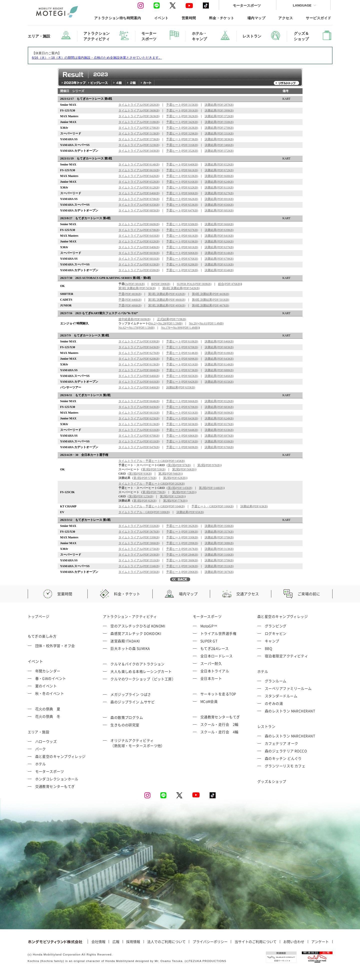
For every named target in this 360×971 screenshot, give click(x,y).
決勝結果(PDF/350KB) (219, 122)
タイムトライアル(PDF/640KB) (138, 247)
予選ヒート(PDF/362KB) (182, 116)
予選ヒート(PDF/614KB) (182, 353)
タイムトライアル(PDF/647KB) (138, 447)
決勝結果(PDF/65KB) (190, 512)
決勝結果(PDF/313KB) (219, 549)
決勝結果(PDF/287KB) (219, 104)
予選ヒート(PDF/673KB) (182, 370)
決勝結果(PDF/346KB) (219, 145)
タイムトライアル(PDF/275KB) (138, 549)
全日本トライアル (214, 670)
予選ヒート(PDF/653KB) (182, 204)
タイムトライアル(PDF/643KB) (138, 347)
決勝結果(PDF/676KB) (219, 447)
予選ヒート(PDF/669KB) (182, 447)
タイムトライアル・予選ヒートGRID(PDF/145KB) (151, 461)
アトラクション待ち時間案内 (117, 17)
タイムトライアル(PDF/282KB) (138, 104)
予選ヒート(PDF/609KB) (182, 358)
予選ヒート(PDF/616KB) (182, 181)
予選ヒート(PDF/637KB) (182, 230)
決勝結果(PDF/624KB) (219, 181)
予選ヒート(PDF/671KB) (182, 441)
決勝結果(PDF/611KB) (219, 187)
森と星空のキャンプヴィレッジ (60, 756)
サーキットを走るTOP (218, 693)
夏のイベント (46, 685)
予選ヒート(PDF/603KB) (182, 424)
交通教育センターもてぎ (55, 786)
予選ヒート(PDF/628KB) (182, 264)
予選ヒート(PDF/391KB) (182, 110)
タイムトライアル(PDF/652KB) (138, 181)
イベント (161, 17)
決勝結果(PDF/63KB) (254, 506)
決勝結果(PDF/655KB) (219, 381)
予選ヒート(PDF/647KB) (182, 210)
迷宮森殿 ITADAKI (125, 640)
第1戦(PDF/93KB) (140, 473)
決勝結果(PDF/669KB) (219, 412)
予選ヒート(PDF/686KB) (182, 435)
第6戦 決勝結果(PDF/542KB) (181, 288)
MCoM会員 (209, 701)
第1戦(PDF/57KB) (144, 478)
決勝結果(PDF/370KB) (219, 537)
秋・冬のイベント (49, 693)
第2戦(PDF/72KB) (183, 492)
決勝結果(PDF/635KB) (180, 387)
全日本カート (211, 678)
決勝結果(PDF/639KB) (219, 230)
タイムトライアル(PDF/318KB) (138, 122)
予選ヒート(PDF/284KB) (182, 554)
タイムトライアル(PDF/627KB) (138, 353)
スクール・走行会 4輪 (219, 731)
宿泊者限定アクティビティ (286, 655)
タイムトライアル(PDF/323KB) (138, 145)
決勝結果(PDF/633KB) (219, 430)
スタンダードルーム (281, 695)
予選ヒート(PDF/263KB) (182, 127)
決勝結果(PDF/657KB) (219, 424)
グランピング (276, 625)
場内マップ (256, 17)
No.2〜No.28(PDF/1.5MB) (165, 323)
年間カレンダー (47, 670)
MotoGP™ (208, 625)
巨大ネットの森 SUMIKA (130, 648)
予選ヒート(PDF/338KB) (182, 531)
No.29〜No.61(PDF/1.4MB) (206, 323)
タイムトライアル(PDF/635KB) (138, 204)
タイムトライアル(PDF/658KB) (138, 270)
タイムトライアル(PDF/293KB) (138, 554)
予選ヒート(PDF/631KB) (182, 412)
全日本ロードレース (216, 655)
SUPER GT (209, 640)
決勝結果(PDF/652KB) (219, 164)
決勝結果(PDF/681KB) (219, 210)
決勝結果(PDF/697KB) (219, 435)
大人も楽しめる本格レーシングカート (141, 671)
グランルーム (276, 680)
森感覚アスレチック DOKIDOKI (135, 633)
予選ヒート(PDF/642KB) (182, 381)
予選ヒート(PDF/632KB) (182, 187)
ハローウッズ (46, 741)
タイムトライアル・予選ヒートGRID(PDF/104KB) (151, 506)
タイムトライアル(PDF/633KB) (138, 264)
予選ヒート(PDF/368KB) (182, 560)
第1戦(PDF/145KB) (180, 488)
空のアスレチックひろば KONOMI (137, 625)
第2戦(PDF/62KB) (174, 478)
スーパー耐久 (211, 663)
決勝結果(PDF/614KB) (219, 253)
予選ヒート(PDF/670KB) (182, 347)
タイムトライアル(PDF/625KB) (138, 418)
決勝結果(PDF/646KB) (219, 341)
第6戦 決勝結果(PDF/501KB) (210, 299)
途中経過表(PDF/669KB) (134, 319)
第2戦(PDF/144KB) (211, 488)
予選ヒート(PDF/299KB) (182, 543)
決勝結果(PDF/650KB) (219, 441)
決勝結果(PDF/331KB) (219, 133)
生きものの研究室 (124, 724)
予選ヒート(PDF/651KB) (182, 364)
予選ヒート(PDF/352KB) (182, 150)
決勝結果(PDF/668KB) (219, 176)
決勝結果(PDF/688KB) (219, 370)
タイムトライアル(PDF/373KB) (138, 139)
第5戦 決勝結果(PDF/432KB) (166, 294)
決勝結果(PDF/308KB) (219, 543)
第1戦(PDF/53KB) (153, 469)
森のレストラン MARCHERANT (290, 710)
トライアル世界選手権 (218, 633)
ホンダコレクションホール (56, 778)
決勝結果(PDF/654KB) (219, 270)
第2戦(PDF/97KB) (208, 465)
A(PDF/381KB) (135, 284)
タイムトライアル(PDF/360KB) (138, 110)
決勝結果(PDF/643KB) (219, 358)
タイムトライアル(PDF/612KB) (138, 187)
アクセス (285, 17)
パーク (40, 748)
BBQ (268, 648)
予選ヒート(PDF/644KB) (182, 430)
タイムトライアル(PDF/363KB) (138, 116)
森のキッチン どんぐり (283, 758)
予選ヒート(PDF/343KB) (182, 566)
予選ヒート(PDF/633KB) (182, 176)
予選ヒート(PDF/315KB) (182, 104)
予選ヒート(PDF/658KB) (182, 224)
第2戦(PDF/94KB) (169, 473)
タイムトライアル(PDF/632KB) (138, 241)
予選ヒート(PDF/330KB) (182, 537)
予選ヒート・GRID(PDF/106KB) (212, 506)
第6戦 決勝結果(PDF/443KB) (210, 294)
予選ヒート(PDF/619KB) (182, 241)
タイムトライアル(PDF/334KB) (138, 566)
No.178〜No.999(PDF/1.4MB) (180, 327)
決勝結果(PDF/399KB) (219, 110)
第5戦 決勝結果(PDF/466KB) (166, 299)
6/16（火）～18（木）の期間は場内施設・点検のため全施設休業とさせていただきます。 (97, 57)
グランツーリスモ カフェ (285, 765)
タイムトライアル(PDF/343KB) (138, 150)
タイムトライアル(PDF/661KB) (138, 170)
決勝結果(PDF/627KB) (219, 193)
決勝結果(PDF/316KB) (219, 554)
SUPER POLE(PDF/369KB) (194, 284)
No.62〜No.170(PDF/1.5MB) (136, 327)
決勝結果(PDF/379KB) (219, 560)
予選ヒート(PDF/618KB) (182, 341)
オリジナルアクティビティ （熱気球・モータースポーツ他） (137, 743)
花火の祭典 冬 (47, 716)
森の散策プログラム (126, 717)
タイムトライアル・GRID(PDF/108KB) (144, 512)
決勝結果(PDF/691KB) (219, 199)
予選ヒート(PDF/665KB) (182, 376)
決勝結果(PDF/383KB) (219, 139)
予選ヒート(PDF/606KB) (182, 193)
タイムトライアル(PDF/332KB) (138, 526)
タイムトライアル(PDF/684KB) (138, 370)
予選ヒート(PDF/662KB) (182, 199)
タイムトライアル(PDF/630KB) (138, 341)
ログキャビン (276, 633)
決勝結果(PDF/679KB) (219, 258)
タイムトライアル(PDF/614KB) (138, 164)
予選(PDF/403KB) (129, 294)
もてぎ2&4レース (214, 648)
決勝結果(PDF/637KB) (219, 247)
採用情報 (133, 942)
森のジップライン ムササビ (132, 701)
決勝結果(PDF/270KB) (219, 127)
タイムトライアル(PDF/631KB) (138, 430)
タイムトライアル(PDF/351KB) (138, 560)
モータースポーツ (247, 5)
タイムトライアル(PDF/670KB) (138, 199)
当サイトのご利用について (256, 942)
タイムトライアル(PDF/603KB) (138, 253)
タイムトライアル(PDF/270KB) (138, 127)
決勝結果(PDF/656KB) (219, 204)
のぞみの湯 (274, 703)
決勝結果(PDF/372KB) (219, 116)
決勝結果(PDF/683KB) (219, 347)
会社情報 (98, 942)
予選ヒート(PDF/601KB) (182, 247)
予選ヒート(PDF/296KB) (182, 572)
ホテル (40, 763)
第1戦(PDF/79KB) (153, 492)
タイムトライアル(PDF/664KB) (138, 401)
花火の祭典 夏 (47, 708)
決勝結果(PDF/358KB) (219, 526)
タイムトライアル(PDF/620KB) (138, 358)
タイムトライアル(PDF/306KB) (138, 543)
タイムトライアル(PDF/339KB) (138, 537)
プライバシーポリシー (210, 942)
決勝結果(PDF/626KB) (219, 241)
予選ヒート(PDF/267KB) (182, 549)
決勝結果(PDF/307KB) (219, 572)
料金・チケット (221, 17)
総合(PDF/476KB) (229, 284)
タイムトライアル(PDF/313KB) (138, 133)
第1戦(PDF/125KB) (141, 496)
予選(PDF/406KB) (129, 305)
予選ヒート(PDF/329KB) (182, 133)
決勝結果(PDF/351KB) (219, 566)
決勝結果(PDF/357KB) (219, 531)
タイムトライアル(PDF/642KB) (138, 176)
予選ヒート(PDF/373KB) (182, 139)
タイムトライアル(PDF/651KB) (138, 441)
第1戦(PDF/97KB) (179, 465)
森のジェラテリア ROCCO (286, 750)
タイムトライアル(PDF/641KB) (138, 235)
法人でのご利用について (166, 942)
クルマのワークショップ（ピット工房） (142, 678)
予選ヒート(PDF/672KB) (182, 270)
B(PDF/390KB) (160, 284)
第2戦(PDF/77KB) (174, 500)
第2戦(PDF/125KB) (172, 496)
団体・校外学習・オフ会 (55, 645)
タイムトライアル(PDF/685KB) (138, 210)
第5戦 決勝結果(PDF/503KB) (137, 288)
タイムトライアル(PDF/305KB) (138, 572)
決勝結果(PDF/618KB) (219, 353)
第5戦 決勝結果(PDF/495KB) (166, 305)
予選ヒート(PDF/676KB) (182, 258)
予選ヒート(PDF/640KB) (182, 164)
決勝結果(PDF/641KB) (219, 235)
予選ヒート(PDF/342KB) (182, 122)
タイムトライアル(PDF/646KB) (138, 193)
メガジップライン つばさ (130, 694)
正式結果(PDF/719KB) (171, 319)
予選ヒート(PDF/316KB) (182, 145)
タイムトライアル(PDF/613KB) (138, 364)
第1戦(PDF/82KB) (144, 500)
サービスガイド (318, 17)
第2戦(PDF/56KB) (183, 469)
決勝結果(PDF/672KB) (219, 170)
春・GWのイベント (50, 678)
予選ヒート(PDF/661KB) (182, 170)
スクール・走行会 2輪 (219, 724)
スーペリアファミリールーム (288, 688)
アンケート (320, 942)
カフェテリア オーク (281, 743)
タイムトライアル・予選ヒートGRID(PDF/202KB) (151, 483)
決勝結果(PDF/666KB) (219, 224)
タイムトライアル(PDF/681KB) (138, 258)
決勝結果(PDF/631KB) (219, 264)
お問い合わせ (293, 942)
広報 (115, 942)
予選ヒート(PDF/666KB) (182, 401)
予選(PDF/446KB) (129, 299)
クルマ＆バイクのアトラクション (137, 663)
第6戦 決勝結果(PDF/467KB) (210, 305)
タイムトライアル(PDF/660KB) (138, 224)
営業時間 (189, 17)
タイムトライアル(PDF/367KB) (138, 531)
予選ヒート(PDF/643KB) (182, 418)
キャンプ (272, 640)
